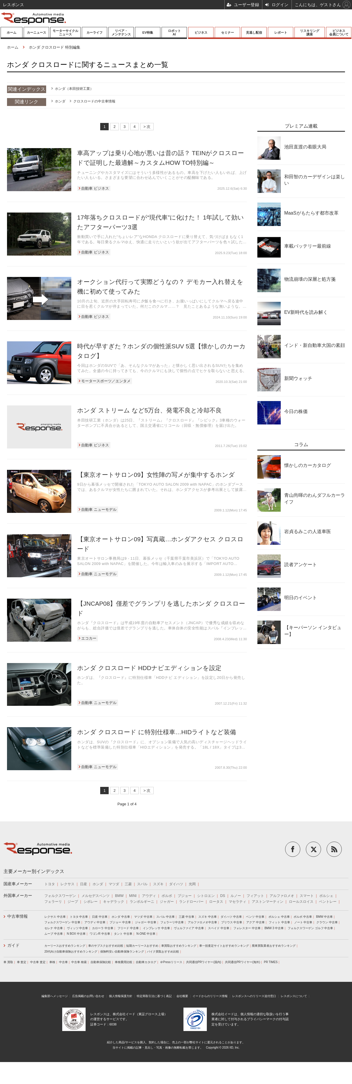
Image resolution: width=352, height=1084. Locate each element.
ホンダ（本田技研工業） (74, 89)
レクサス (67, 884)
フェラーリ (53, 902)
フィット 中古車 (279, 922)
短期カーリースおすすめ (142, 945)
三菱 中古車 (186, 916)
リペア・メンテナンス (121, 32)
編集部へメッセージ (54, 996)
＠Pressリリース (171, 962)
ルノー (235, 896)
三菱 (128, 884)
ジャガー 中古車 (145, 922)
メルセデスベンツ (96, 896)
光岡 (192, 884)
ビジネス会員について (338, 32)
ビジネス (201, 32)
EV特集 (147, 32)
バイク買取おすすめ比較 (163, 951)
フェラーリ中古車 (172, 922)
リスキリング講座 (309, 32)
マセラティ (237, 902)
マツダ (114, 884)
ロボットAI (174, 32)
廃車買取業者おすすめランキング (274, 945)
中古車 (63, 962)
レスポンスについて (294, 996)
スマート (307, 896)
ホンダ (60, 101)
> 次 (146, 126)
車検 (52, 962)
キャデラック (113, 902)
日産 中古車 (99, 916)
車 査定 (22, 962)
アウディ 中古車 (95, 922)
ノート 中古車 (303, 922)
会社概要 (182, 996)
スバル (142, 884)
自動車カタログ (146, 962)
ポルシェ (326, 896)
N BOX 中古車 (76, 933)
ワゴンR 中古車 (100, 933)
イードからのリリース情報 (210, 996)
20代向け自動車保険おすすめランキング (70, 951)
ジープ (72, 902)
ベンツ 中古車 (255, 916)
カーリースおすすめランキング (64, 945)
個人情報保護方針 (120, 996)
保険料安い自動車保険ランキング (122, 951)
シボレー (91, 902)
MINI (132, 896)
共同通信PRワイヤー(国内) (203, 962)
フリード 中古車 (128, 928)
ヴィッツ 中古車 (77, 928)
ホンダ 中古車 (121, 916)
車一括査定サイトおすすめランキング (224, 945)
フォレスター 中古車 (247, 928)
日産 (83, 884)
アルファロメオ (282, 896)
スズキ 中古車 (207, 916)
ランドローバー (191, 902)
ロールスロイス (301, 902)
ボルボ (167, 896)
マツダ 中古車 (143, 916)
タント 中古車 (123, 933)
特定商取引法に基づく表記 (154, 996)
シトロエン (206, 896)
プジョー (185, 896)
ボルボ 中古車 (303, 916)
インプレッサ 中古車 (156, 928)
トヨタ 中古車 (79, 916)
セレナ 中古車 (53, 928)
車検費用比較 (123, 962)
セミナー (227, 32)
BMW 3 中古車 (274, 928)
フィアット (255, 896)
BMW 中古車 (324, 916)
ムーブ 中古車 (53, 933)
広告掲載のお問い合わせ (88, 996)
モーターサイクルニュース (65, 32)
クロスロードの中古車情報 (94, 101)
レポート (280, 32)
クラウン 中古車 (327, 922)
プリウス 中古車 (231, 922)
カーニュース (36, 32)
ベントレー (328, 902)
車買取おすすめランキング (178, 945)
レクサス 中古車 (55, 916)
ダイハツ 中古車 (231, 916)
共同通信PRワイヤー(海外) (242, 962)
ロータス (216, 902)
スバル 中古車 (165, 916)
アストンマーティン (267, 902)
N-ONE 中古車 (145, 933)
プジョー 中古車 (120, 922)
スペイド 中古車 (218, 928)
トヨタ (49, 884)
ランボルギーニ (142, 902)
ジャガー (167, 902)
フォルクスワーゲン (60, 896)
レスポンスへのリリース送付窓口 (254, 996)
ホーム (11, 32)
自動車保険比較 (101, 962)
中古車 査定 (38, 962)
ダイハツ (176, 884)
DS (222, 896)
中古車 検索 (79, 962)
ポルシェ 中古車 (279, 916)
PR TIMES (271, 962)
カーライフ (94, 32)
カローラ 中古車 (102, 928)
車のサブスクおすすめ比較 (105, 945)
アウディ (149, 896)
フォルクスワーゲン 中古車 (62, 922)
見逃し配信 (254, 32)
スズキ (158, 884)
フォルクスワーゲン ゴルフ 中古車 (310, 928)
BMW (119, 896)
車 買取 (8, 962)
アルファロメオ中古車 (202, 922)
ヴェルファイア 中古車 (189, 928)
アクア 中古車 (255, 922)
